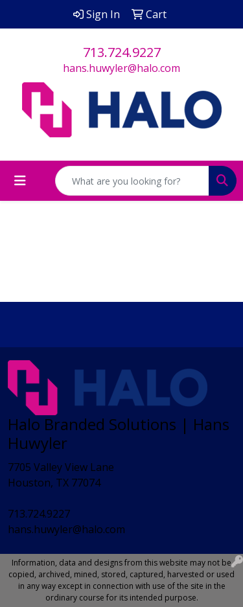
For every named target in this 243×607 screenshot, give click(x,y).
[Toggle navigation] (20, 181)
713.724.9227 (122, 52)
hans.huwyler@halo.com (121, 68)
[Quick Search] (132, 181)
